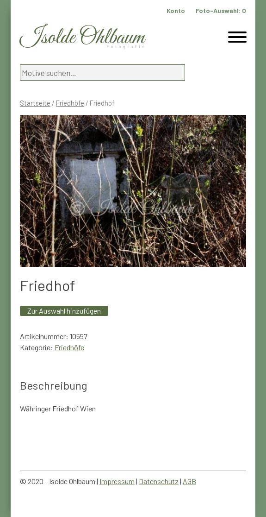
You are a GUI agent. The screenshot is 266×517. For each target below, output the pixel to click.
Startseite (35, 103)
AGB (189, 481)
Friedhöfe (70, 103)
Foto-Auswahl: (221, 10)
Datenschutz (159, 481)
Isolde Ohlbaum (82, 37)
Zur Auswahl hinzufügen (64, 310)
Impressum (117, 481)
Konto (176, 10)
